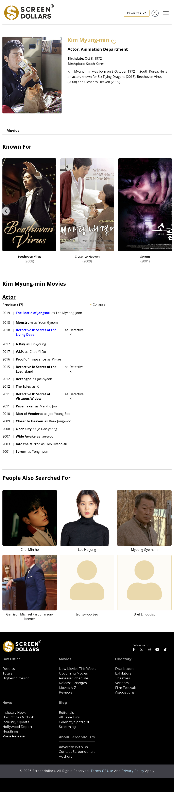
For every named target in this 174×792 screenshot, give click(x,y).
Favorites (136, 13)
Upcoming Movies (73, 673)
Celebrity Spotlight (74, 722)
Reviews (65, 692)
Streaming (67, 727)
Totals (7, 673)
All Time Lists (69, 717)
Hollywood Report (17, 727)
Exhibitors (123, 673)
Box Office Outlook (18, 717)
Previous (6, 211)
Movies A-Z (67, 688)
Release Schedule (73, 678)
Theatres (122, 678)
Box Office (11, 659)
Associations (124, 692)
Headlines (10, 731)
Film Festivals (125, 688)
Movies (12, 130)
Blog (63, 703)
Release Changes (73, 683)
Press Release (13, 736)
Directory (123, 659)
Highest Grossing (16, 678)
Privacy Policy (133, 771)
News (7, 703)
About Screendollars (77, 737)
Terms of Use (102, 771)
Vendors (121, 683)
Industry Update (16, 722)
